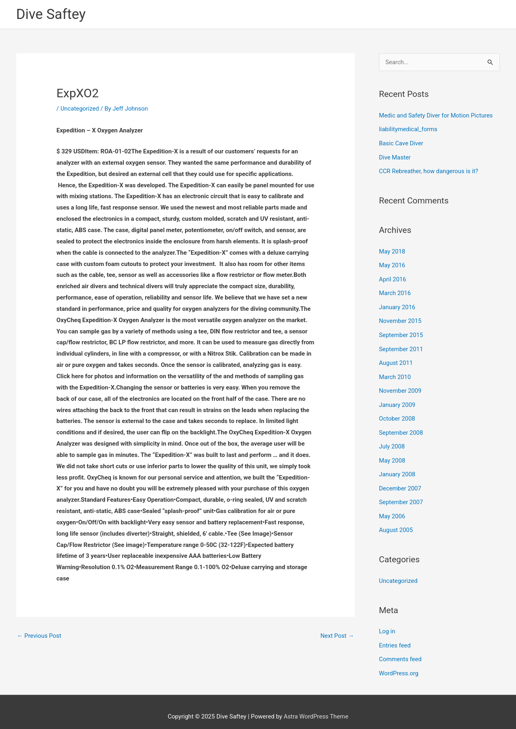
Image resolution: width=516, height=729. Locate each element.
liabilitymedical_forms (408, 129)
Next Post (337, 636)
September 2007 (401, 495)
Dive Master (395, 156)
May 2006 (392, 509)
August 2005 (396, 522)
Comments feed (400, 650)
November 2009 (400, 386)
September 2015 (401, 331)
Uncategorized (79, 108)
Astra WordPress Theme (316, 706)
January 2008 (397, 468)
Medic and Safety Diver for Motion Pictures (436, 115)
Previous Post (39, 636)
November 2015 (400, 318)
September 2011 (401, 345)
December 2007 (400, 481)
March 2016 (395, 291)
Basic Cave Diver (401, 143)
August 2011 (396, 359)
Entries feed (395, 636)
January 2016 (397, 304)
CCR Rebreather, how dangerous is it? (429, 170)
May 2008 (392, 454)
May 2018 (392, 250)
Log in (387, 623)
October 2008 (397, 413)
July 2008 (392, 440)
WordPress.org (399, 664)
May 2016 (392, 263)
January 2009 (397, 400)
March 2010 (395, 372)
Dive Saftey (51, 14)
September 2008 (401, 427)
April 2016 (392, 277)
